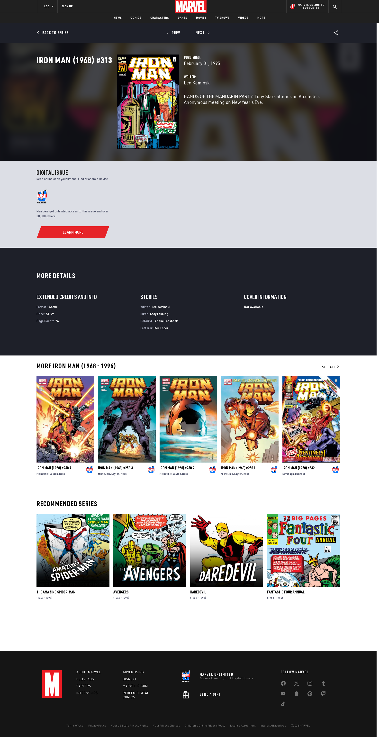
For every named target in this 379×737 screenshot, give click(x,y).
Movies (201, 17)
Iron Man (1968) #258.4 (53, 503)
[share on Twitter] (296, 684)
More (261, 17)
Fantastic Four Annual (286, 627)
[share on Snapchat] (296, 694)
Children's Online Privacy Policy (205, 725)
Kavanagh (288, 509)
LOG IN (49, 6)
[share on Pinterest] (309, 694)
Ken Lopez (161, 363)
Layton (54, 509)
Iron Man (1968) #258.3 (115, 503)
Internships (87, 693)
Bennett (300, 509)
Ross (62, 509)
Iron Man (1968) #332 (298, 503)
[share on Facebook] (283, 684)
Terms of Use (74, 725)
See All (331, 402)
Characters (159, 17)
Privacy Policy (97, 725)
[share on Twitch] (323, 694)
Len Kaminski (140, 104)
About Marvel (88, 672)
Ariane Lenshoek (166, 356)
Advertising (133, 672)
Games (182, 17)
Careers (83, 686)
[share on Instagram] (309, 684)
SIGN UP (67, 6)
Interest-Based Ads (273, 725)
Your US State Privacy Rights (129, 725)
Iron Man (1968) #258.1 (238, 503)
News (118, 17)
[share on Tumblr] (323, 684)
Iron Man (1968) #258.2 (177, 503)
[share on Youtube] (283, 694)
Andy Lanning (159, 349)
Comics (135, 17)
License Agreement (243, 725)
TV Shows (222, 17)
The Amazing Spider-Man (55, 627)
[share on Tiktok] (283, 704)
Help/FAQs (85, 679)
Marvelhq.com (135, 686)
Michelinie (42, 509)
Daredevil (198, 627)
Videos (243, 17)
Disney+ (130, 679)
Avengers (120, 627)
